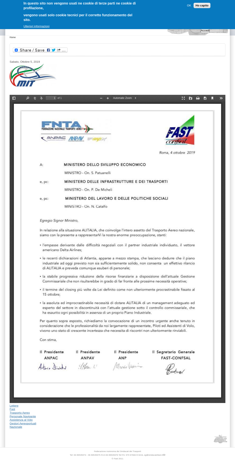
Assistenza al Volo (21, 419)
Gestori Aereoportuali (23, 423)
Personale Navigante (23, 416)
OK (189, 5)
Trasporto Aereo (20, 412)
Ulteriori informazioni (36, 26)
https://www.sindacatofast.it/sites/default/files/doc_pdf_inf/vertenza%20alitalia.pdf (117, 249)
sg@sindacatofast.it (153, 455)
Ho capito (202, 5)
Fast (12, 409)
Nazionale (16, 426)
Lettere (14, 405)
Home (13, 37)
